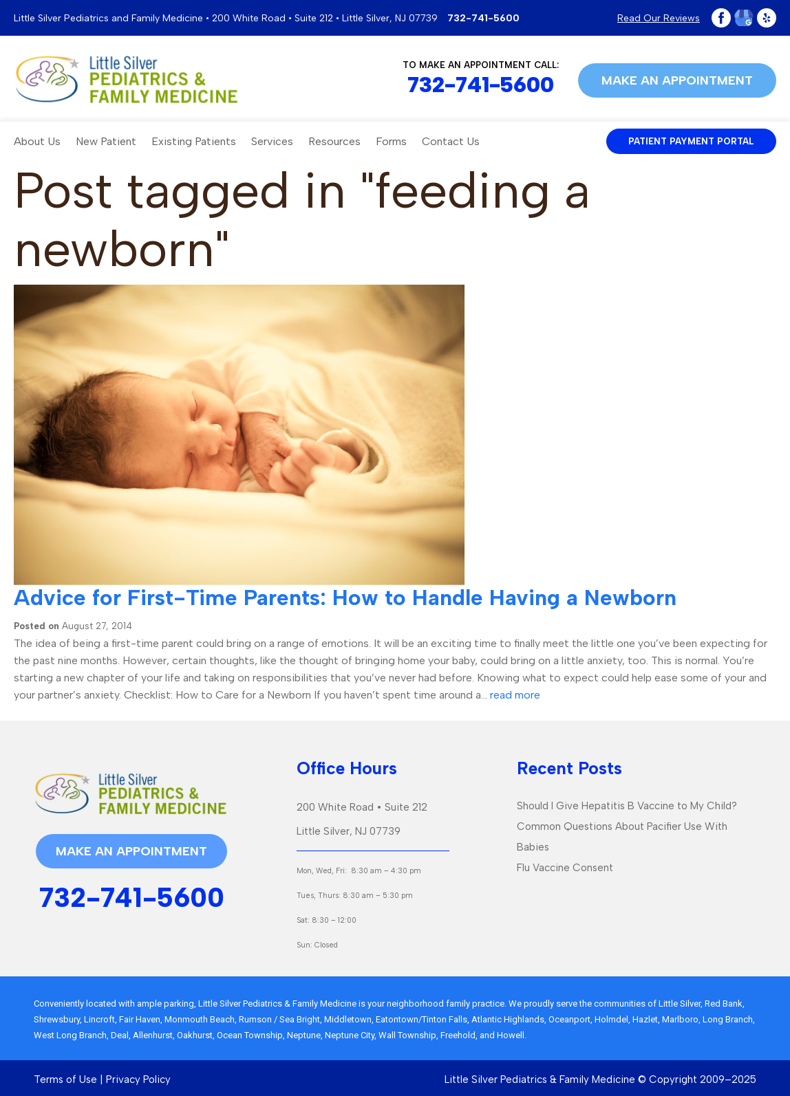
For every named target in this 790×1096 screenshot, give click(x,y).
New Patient (106, 141)
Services (272, 141)
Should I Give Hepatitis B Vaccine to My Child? (627, 806)
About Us (37, 141)
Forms (391, 141)
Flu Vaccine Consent (565, 868)
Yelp (766, 18)
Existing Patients (193, 141)
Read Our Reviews (658, 18)
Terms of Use (65, 1079)
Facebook (721, 18)
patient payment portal (691, 141)
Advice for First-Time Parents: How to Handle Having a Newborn (345, 597)
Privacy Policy (138, 1079)
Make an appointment (677, 80)
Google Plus (744, 18)
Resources (334, 141)
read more (515, 694)
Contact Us (451, 141)
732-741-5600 (483, 18)
